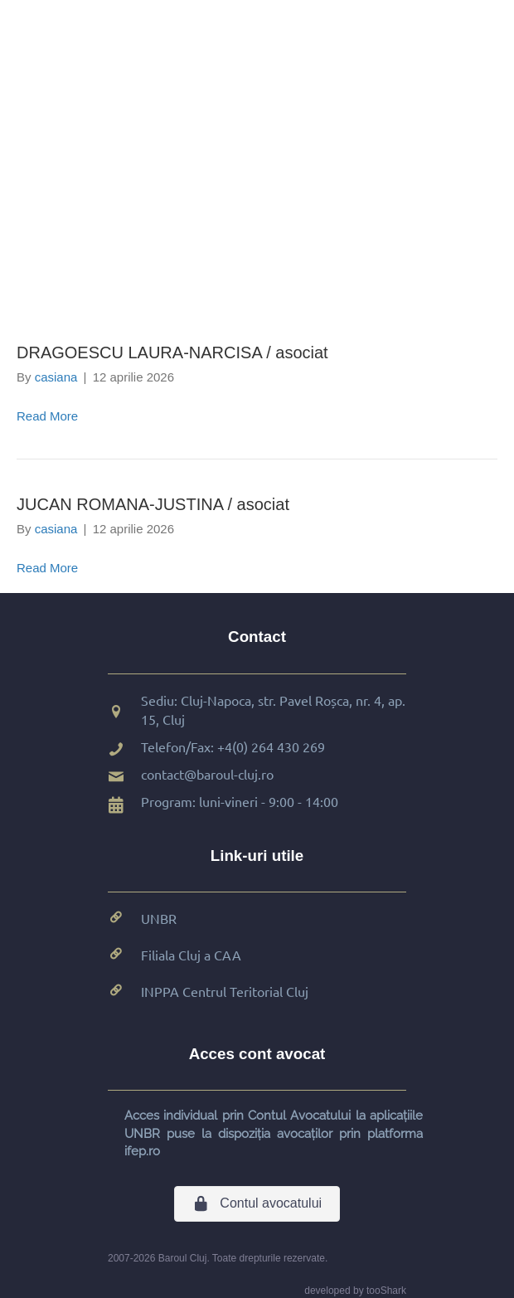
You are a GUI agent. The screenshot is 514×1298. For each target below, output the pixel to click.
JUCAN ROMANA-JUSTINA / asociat (153, 504)
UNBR (159, 918)
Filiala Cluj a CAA (191, 954)
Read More (47, 416)
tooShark (386, 1290)
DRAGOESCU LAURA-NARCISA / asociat (172, 352)
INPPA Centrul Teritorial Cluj (224, 991)
